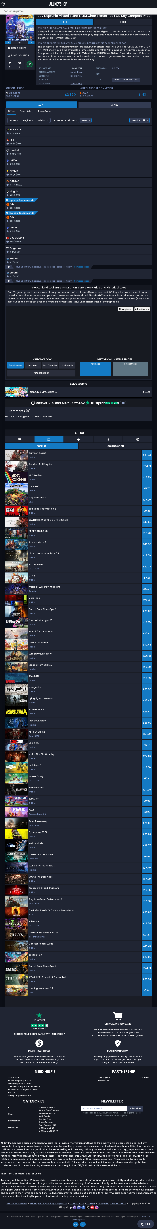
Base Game (44, 111)
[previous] (8, 42)
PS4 (117, 68)
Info (65, 21)
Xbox (10, 1132)
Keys (84, 120)
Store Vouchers (47, 1125)
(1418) (106, 421)
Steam (74, 83)
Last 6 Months (50, 383)
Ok (75, 1224)
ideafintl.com (77, 72)
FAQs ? (11, 1110)
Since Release (15, 383)
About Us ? (13, 1095)
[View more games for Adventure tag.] (127, 81)
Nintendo (13, 1145)
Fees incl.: (138, 120)
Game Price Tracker (49, 1128)
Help (145, 1224)
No (83, 1224)
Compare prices (81, 284)
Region (27, 120)
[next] (31, 42)
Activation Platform (64, 120)
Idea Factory (76, 76)
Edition (41, 120)
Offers (11, 111)
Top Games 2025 (47, 1143)
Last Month (67, 383)
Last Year (33, 383)
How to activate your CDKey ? (23, 1107)
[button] (108, 133)
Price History (27, 111)
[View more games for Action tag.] (116, 81)
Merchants (103, 1098)
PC (9, 1125)
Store (13, 120)
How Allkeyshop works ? (20, 1098)
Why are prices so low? (19, 1101)
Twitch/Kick (104, 1095)
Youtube (144, 1095)
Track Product (41, 391)
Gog (80, 83)
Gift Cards (44, 1134)
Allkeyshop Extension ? (19, 1113)
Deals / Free (45, 1137)
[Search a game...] (78, 11)
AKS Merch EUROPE (48, 1149)
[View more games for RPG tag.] (137, 81)
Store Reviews (46, 1140)
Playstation (14, 1138)
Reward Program (47, 1131)
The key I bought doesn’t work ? (24, 1104)
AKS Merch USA (46, 1146)
